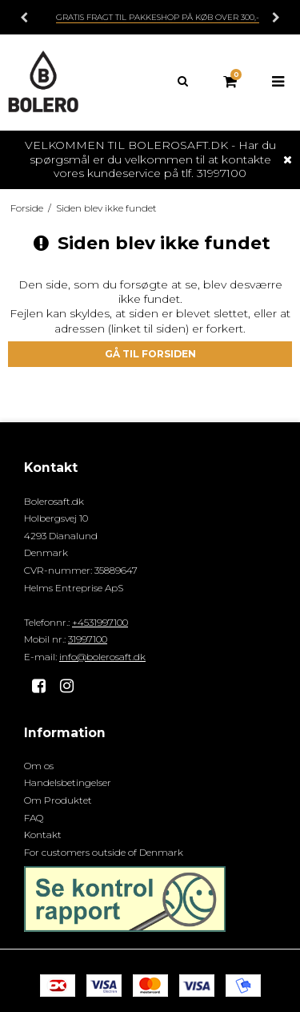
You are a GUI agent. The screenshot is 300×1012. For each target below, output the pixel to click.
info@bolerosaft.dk (102, 657)
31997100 (87, 639)
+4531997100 (100, 622)
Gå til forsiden (150, 354)
